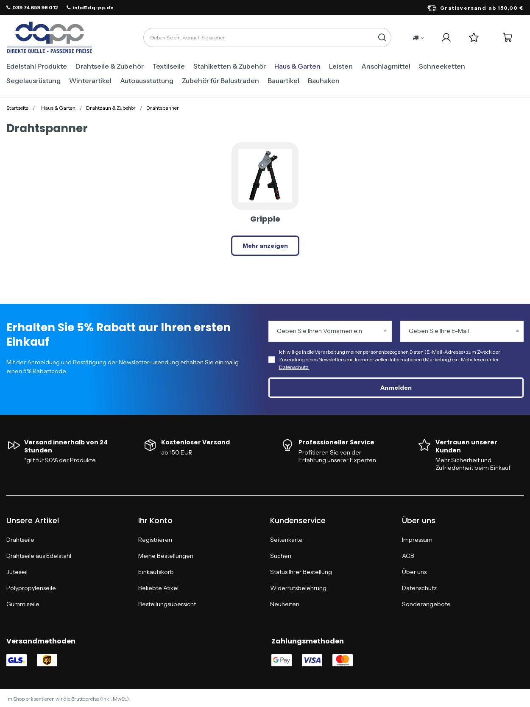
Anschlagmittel (385, 66)
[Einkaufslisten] (474, 37)
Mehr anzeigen (265, 246)
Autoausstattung (146, 80)
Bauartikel (283, 80)
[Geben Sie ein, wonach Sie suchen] (267, 37)
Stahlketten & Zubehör (229, 66)
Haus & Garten (297, 66)
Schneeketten (442, 66)
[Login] (446, 37)
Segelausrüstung (33, 80)
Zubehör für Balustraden (220, 80)
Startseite (17, 108)
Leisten (341, 66)
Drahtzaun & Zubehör (111, 108)
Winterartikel (90, 80)
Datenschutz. (294, 367)
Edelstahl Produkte (36, 66)
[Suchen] (381, 37)
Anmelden (396, 387)
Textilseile (168, 66)
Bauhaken (324, 80)
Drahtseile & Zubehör (109, 66)
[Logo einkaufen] (49, 38)
